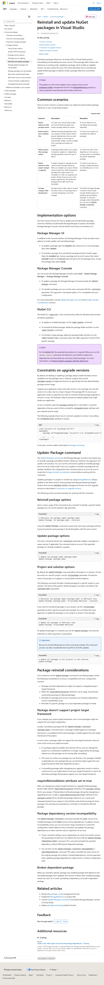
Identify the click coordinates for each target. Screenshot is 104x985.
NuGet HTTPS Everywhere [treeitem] (17, 52)
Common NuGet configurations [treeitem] (19, 81)
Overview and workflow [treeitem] (14, 35)
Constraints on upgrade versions (50, 48)
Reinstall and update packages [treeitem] (18, 61)
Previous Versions (20, 975)
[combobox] (17, 21)
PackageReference (80, 87)
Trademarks (92, 975)
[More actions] (99, 16)
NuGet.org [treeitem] (8, 110)
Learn (39, 17)
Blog (30, 975)
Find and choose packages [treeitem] (15, 39)
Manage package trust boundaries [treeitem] (19, 71)
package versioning (55, 905)
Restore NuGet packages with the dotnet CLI (70, 361)
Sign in (99, 3)
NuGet (45, 17)
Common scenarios (45, 42)
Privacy (48, 975)
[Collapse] (29, 17)
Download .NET (94, 9)
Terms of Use (81, 975)
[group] (69, 434)
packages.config (45, 87)
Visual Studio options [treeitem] (15, 48)
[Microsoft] (4, 3)
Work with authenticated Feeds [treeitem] (18, 74)
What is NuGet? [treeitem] (9, 25)
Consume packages (56, 17)
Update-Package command (48, 50)
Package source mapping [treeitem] (16, 58)
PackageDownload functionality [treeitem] (19, 84)
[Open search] (93, 3)
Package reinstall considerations (58, 472)
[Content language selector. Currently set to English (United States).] (13, 969)
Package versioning (76, 445)
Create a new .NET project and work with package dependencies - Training (63, 943)
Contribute (40, 975)
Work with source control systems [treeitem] (19, 77)
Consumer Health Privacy (64, 975)
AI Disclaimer (7, 975)
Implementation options (47, 45)
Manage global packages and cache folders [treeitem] (18, 66)
